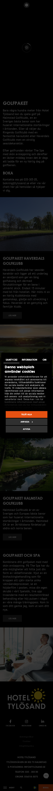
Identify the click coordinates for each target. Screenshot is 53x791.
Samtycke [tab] (11, 359)
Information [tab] (29, 359)
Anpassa (26, 422)
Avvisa (26, 429)
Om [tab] (44, 359)
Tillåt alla (26, 414)
